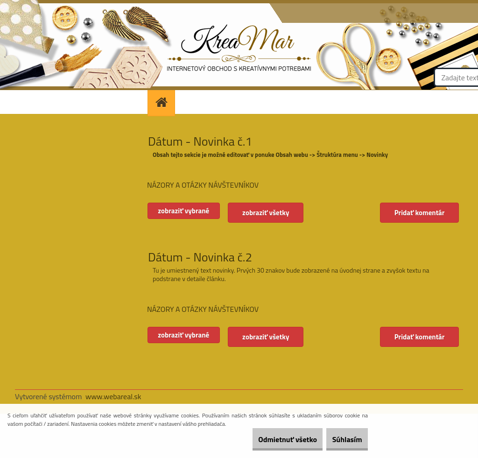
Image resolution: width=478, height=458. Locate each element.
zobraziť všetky (278, 212)
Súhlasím (341, 439)
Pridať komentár (418, 212)
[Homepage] (164, 102)
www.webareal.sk (113, 396)
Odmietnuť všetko (269, 439)
